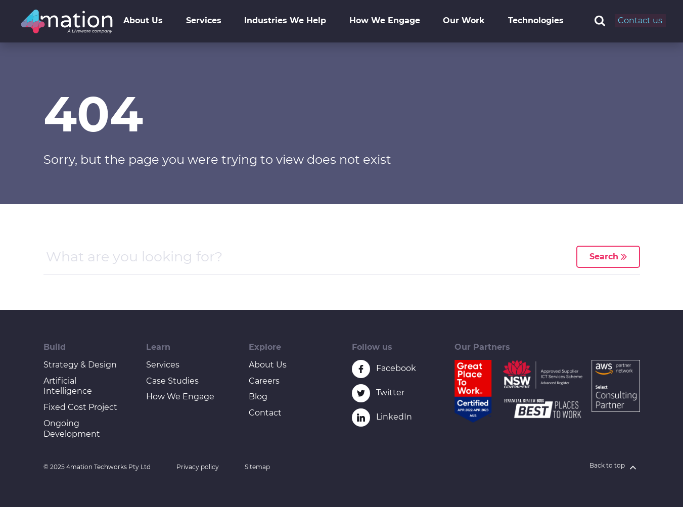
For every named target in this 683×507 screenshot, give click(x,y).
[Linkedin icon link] (361, 417)
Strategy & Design (80, 365)
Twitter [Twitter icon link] (390, 392)
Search (608, 256)
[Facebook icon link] (361, 369)
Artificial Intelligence (67, 386)
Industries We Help (285, 20)
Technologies (536, 20)
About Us (143, 20)
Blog (258, 396)
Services (203, 20)
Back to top (614, 467)
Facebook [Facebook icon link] (396, 368)
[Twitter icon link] (361, 393)
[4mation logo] (66, 21)
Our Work (464, 20)
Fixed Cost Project (80, 407)
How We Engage (384, 20)
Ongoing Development (71, 429)
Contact (265, 413)
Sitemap (257, 467)
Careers (264, 381)
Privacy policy (197, 467)
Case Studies (172, 381)
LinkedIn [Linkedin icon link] (394, 417)
